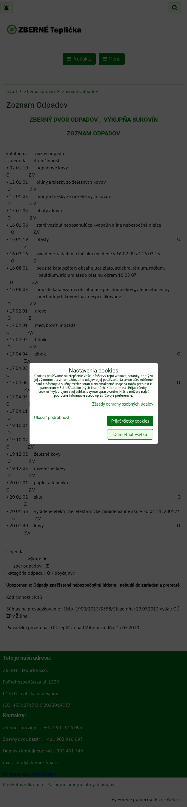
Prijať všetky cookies (130, 421)
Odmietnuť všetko (130, 434)
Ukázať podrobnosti (52, 417)
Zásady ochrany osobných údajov (122, 404)
